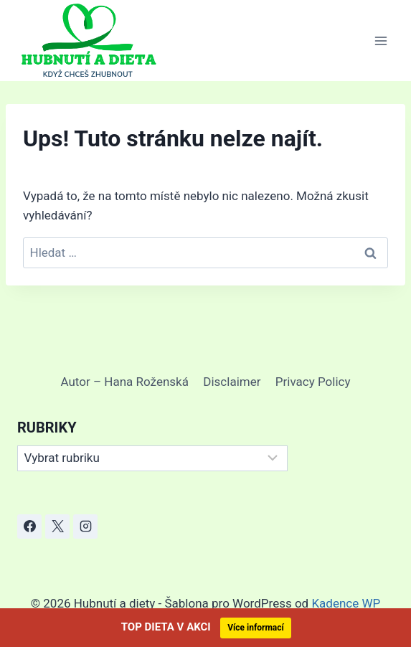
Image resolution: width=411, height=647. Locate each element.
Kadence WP (345, 603)
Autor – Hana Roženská (125, 381)
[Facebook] (29, 526)
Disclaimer (231, 381)
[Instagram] (85, 526)
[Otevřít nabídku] (380, 40)
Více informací (255, 628)
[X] (57, 526)
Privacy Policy (313, 381)
